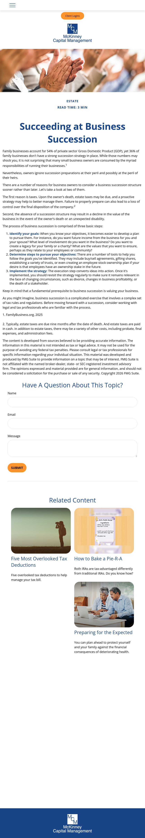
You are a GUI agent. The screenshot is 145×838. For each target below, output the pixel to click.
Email (12, 414)
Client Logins (72, 15)
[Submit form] (17, 467)
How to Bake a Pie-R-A (98, 558)
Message (14, 436)
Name (12, 393)
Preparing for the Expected (103, 632)
